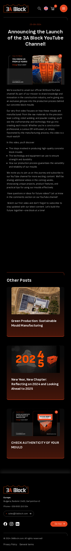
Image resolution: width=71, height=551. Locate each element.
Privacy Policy (10, 544)
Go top (58, 523)
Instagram (11, 524)
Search (39, 8)
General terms (27, 544)
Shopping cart (52, 8)
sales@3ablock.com (18, 513)
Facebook (5, 524)
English (46, 8)
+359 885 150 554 (19, 506)
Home (63, 8)
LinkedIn (17, 524)
